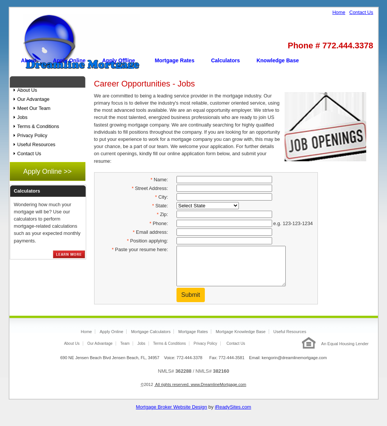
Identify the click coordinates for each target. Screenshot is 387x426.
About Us (27, 90)
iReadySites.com (233, 415)
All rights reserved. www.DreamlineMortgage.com (200, 392)
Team (124, 351)
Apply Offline (118, 60)
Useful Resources (36, 144)
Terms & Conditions (38, 126)
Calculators (225, 60)
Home (338, 12)
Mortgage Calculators (151, 339)
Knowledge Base (278, 60)
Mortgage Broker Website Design (171, 415)
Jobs (22, 117)
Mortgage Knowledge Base (241, 339)
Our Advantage (33, 99)
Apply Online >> (47, 171)
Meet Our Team (34, 108)
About (28, 60)
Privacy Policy (32, 135)
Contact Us (361, 12)
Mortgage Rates (174, 60)
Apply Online (69, 60)
